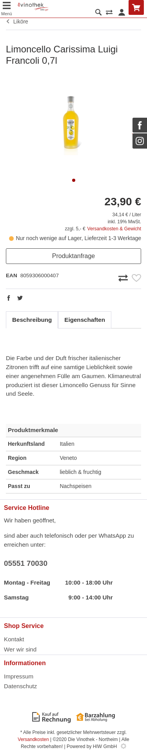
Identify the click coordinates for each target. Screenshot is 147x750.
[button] (73, 180)
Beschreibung (32, 319)
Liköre (17, 21)
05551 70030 (25, 563)
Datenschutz (20, 686)
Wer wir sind (20, 649)
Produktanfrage (73, 256)
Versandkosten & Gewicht (114, 228)
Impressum (18, 676)
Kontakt (14, 639)
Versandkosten (33, 739)
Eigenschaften (84, 319)
